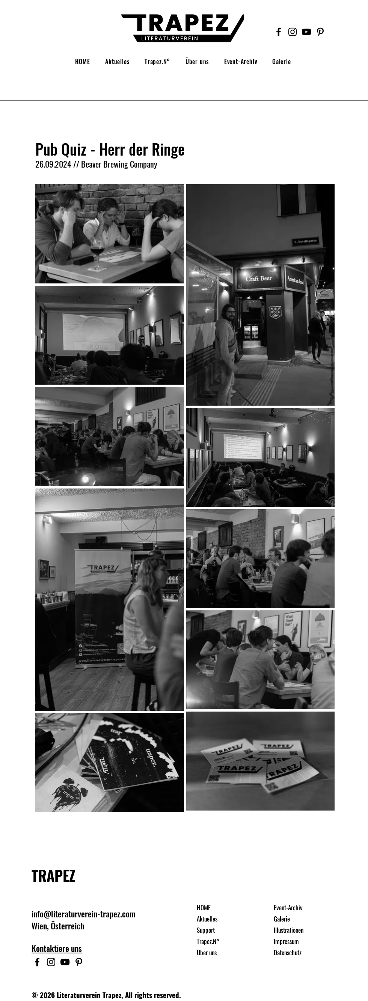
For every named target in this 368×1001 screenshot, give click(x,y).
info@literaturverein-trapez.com (84, 914)
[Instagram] (292, 31)
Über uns (207, 952)
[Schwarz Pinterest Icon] (320, 31)
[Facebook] (278, 31)
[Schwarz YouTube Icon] (306, 31)
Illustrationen (288, 930)
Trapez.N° (208, 941)
